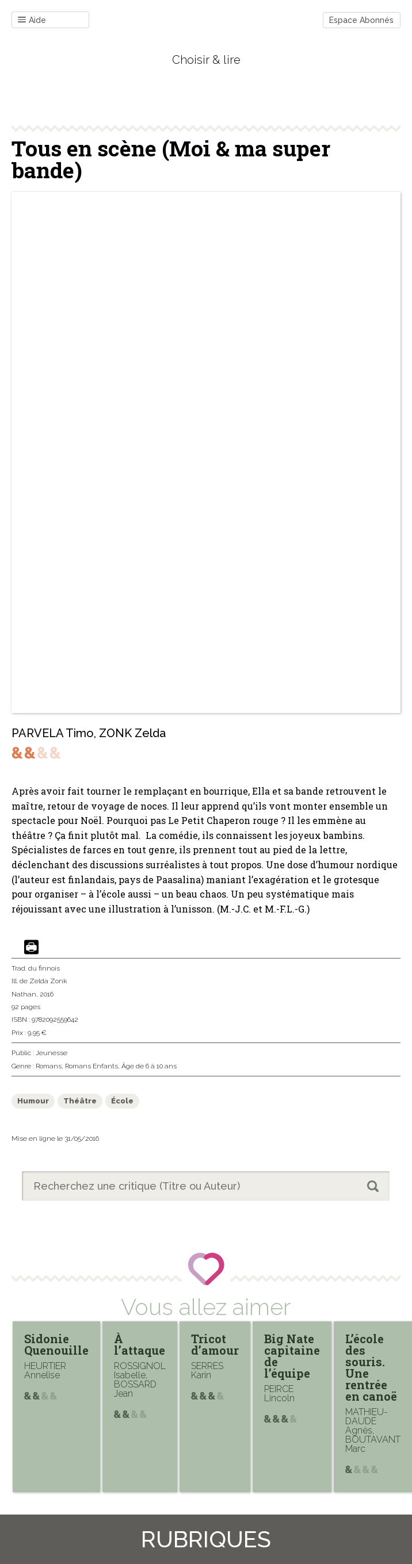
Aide (32, 20)
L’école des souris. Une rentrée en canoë (371, 1367)
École (122, 1101)
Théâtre (80, 1101)
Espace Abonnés (361, 20)
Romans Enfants (91, 1066)
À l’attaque (139, 1344)
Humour (33, 1101)
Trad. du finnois (36, 968)
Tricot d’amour (215, 1344)
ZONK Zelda (132, 733)
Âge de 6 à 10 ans (149, 1066)
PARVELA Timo (53, 733)
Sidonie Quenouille (56, 1344)
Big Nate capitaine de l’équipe (292, 1356)
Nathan (24, 994)
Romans (49, 1066)
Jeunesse (51, 1053)
